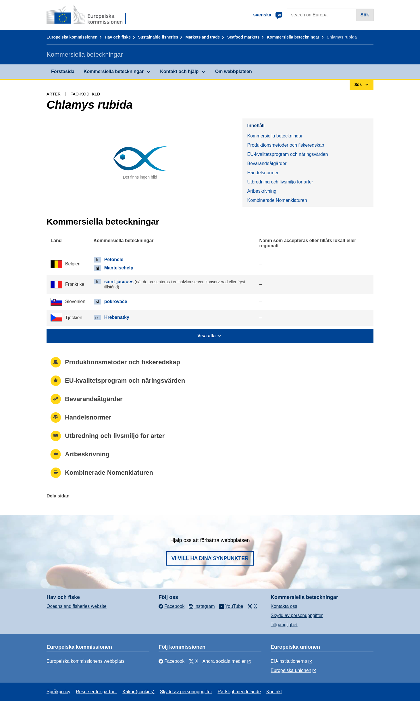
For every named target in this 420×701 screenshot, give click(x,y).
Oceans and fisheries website (77, 606)
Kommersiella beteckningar (293, 37)
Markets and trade (203, 37)
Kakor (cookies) (138, 691)
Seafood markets (243, 37)
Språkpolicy (58, 691)
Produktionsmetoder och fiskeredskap (285, 145)
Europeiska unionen (291, 670)
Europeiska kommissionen (72, 37)
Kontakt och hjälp (179, 71)
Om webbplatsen (233, 71)
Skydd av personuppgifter (297, 615)
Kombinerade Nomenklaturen (277, 200)
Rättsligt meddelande (239, 691)
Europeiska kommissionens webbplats (85, 661)
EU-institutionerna (289, 661)
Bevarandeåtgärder (266, 163)
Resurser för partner (96, 691)
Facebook (171, 661)
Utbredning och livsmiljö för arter (280, 181)
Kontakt (274, 691)
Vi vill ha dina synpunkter (210, 558)
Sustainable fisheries (158, 37)
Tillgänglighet (284, 624)
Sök (365, 14)
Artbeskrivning (261, 191)
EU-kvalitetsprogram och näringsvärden (287, 154)
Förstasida (62, 71)
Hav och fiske (118, 37)
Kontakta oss (284, 606)
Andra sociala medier (224, 661)
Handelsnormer (262, 172)
